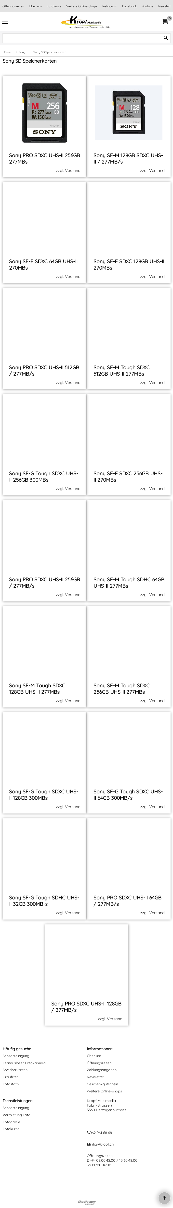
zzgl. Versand (68, 170)
